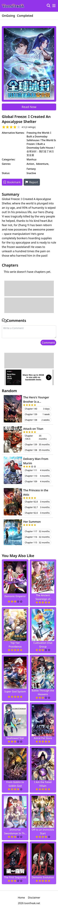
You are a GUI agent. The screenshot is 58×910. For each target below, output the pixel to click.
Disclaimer (34, 897)
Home (21, 897)
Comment (48, 342)
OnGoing (8, 16)
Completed (25, 16)
